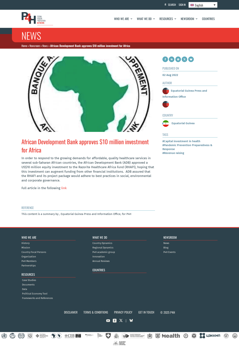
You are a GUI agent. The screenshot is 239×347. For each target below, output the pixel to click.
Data (24, 289)
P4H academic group (103, 252)
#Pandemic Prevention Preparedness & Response (187, 147)
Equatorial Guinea (178, 123)
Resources (166, 18)
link (63, 188)
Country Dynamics (102, 243)
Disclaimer (70, 312)
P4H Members (28, 261)
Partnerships (28, 265)
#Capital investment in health (181, 141)
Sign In (181, 5)
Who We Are (121, 18)
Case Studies (29, 280)
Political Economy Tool (34, 293)
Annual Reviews (101, 261)
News (45, 46)
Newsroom (187, 18)
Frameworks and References (37, 298)
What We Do (144, 18)
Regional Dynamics (102, 247)
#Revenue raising (173, 153)
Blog (165, 247)
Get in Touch (146, 312)
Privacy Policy (123, 312)
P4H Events (169, 252)
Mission (25, 247)
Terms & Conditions (95, 312)
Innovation (98, 256)
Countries (208, 18)
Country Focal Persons (33, 252)
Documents (28, 284)
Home (24, 46)
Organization (28, 256)
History (25, 243)
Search (170, 5)
